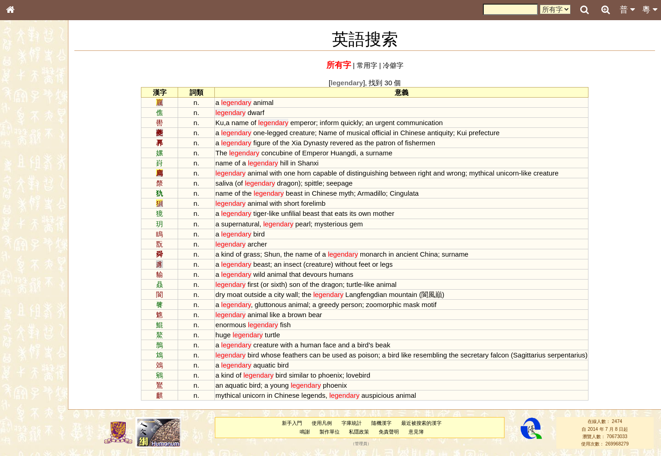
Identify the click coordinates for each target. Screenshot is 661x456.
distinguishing (373, 173)
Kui (467, 133)
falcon (505, 355)
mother (389, 213)
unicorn (513, 173)
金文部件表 (25, 147)
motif (434, 304)
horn (309, 173)
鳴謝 (310, 431)
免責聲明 (394, 431)
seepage (344, 183)
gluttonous (276, 304)
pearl (308, 224)
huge (228, 335)
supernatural (246, 224)
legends (318, 395)
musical (363, 133)
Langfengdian (371, 294)
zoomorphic (389, 304)
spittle (319, 183)
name (245, 122)
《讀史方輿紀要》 (33, 290)
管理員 (366, 444)
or (380, 264)
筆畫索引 (22, 130)
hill (290, 163)
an (375, 122)
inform (334, 122)
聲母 (18, 241)
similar (304, 375)
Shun (277, 254)
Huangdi (349, 153)
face (335, 345)
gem (361, 224)
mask (417, 304)
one (264, 133)
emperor (308, 122)
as (364, 143)
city (284, 294)
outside (261, 294)
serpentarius (572, 355)
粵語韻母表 (25, 196)
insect (298, 264)
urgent (390, 122)
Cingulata (409, 193)
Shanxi (313, 163)
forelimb (319, 203)
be (332, 355)
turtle (359, 284)
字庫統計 (357, 423)
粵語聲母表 (25, 188)
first (258, 284)
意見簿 (421, 431)
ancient (412, 254)
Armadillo (377, 193)
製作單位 (334, 431)
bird (264, 234)
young (284, 385)
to (318, 375)
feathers (300, 355)
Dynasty (321, 143)
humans (346, 274)
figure (267, 143)
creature (307, 133)
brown (302, 315)
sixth (283, 284)
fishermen (425, 143)
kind (233, 254)
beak (388, 345)
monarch (378, 254)
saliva (229, 183)
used (344, 355)
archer (262, 244)
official (387, 133)
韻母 (31, 241)
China (434, 254)
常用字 (372, 65)
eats (346, 213)
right (430, 173)
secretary (480, 355)
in (401, 133)
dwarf (261, 112)
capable (330, 173)
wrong (461, 173)
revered (347, 143)
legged (283, 133)
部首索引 (22, 122)
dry (225, 294)
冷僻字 (398, 65)
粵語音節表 (25, 179)
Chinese (418, 133)
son (300, 284)
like (532, 173)
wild (265, 274)
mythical (487, 173)
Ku (225, 122)
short (296, 203)
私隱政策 (364, 431)
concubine (282, 153)
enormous (236, 325)
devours (320, 274)
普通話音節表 (28, 249)
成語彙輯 (22, 298)
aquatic (270, 365)
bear (320, 315)
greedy (334, 304)
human (316, 345)
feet (369, 264)
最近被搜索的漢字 (426, 423)
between (409, 173)
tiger (265, 213)
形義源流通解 (28, 156)
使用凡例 (327, 423)
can (320, 355)
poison (374, 355)
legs (392, 264)
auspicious (383, 395)
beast (299, 193)
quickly (356, 122)
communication (425, 122)
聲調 (43, 241)
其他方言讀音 (28, 257)
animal (269, 102)
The (227, 153)
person (357, 304)
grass (257, 254)
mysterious (336, 224)
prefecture (489, 133)
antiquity (446, 133)
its (358, 213)
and (444, 173)
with (281, 173)
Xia (302, 143)
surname (384, 153)
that (332, 213)
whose (276, 355)
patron (391, 143)
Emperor (321, 153)
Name (333, 133)
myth (351, 193)
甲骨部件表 (25, 139)
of (259, 122)
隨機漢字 (386, 423)
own (370, 213)
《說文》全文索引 (33, 282)
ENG (40, 101)
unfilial (296, 213)
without (351, 264)
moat (239, 294)
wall (297, 294)
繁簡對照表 (25, 306)
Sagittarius (535, 355)
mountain (408, 294)
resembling (435, 355)
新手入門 (297, 423)
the (290, 143)
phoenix (335, 375)
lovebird (363, 375)
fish (291, 325)
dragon (293, 183)
